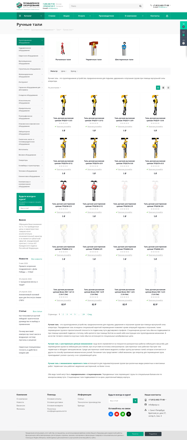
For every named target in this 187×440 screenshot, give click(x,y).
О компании (22, 399)
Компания (22, 394)
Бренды (81, 405)
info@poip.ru (53, 8)
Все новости (36, 259)
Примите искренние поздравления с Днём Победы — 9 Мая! (28, 269)
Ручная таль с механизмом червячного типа (67, 363)
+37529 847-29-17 (49, 6)
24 (84, 314)
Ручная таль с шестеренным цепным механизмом (70, 344)
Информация (84, 394)
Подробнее (153, 434)
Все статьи (37, 311)
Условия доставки (55, 402)
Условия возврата (55, 405)
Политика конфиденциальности (57, 410)
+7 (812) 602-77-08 (161, 5)
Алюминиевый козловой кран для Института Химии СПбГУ (30, 297)
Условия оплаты (54, 399)
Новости (20, 402)
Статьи (81, 399)
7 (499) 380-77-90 (49, 4)
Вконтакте (110, 414)
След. (90, 314)
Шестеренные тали (124, 59)
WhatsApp (122, 414)
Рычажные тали (63, 59)
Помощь (51, 394)
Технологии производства (89, 402)
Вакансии (21, 405)
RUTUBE (128, 414)
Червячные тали (94, 59)
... (79, 314)
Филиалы (21, 409)
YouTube (116, 414)
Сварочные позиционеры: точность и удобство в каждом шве (30, 350)
